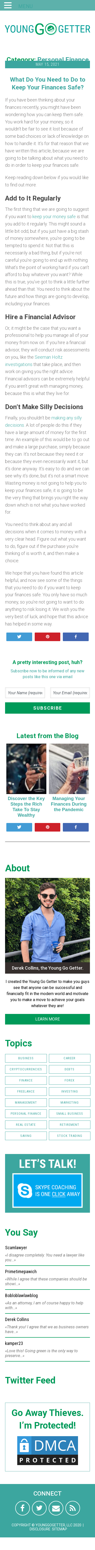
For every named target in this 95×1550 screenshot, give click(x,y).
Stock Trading (69, 1136)
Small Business (69, 1113)
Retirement (69, 1125)
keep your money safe (54, 216)
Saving (26, 1136)
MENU (25, 6)
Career (69, 1058)
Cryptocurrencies (26, 1069)
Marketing (70, 1102)
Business (26, 1058)
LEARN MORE (47, 1019)
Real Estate (26, 1125)
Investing (69, 1091)
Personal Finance (63, 59)
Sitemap (59, 1529)
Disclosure (40, 1529)
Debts (69, 1069)
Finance (26, 1080)
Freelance (26, 1091)
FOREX (69, 1080)
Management (26, 1102)
